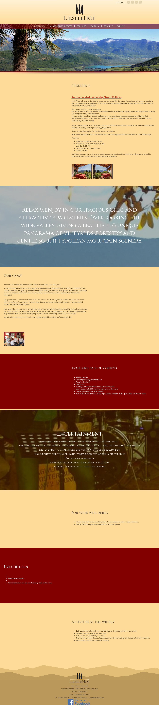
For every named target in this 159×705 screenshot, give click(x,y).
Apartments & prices (61, 26)
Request (108, 26)
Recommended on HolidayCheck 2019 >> (96, 97)
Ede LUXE (81, 26)
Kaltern (94, 26)
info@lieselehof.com (97, 697)
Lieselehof (39, 26)
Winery (121, 26)
